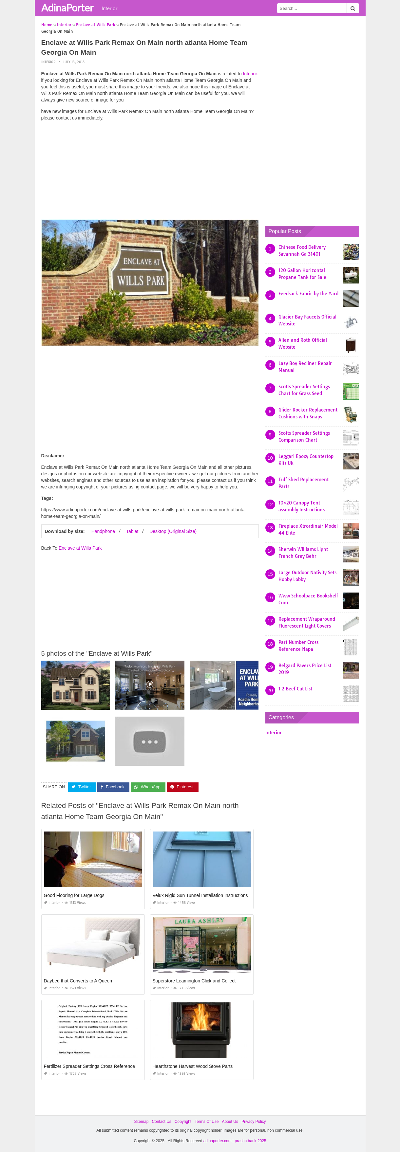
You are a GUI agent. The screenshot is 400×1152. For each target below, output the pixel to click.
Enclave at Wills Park (80, 548)
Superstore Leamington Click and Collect (194, 980)
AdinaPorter (67, 7)
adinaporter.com (217, 1141)
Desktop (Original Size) (173, 531)
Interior (109, 8)
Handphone (103, 531)
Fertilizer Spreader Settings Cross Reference (89, 1066)
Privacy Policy (253, 1121)
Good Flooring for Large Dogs (74, 895)
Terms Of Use (207, 1121)
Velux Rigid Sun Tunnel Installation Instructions (200, 895)
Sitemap (141, 1121)
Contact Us (161, 1121)
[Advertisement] (150, 172)
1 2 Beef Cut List (295, 689)
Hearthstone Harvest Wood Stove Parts (193, 1066)
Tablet (132, 531)
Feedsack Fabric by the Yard (308, 294)
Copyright (183, 1121)
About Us (230, 1121)
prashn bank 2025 (250, 1141)
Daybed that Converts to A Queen (78, 980)
